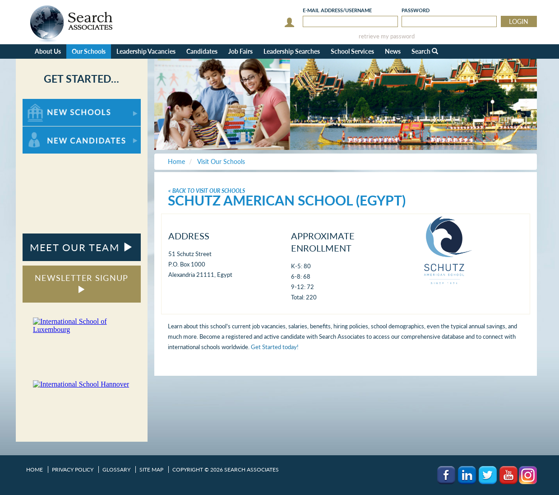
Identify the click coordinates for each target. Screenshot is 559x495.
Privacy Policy (72, 469)
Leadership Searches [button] (291, 51)
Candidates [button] (201, 51)
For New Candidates (51, 131)
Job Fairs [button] (240, 51)
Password (416, 10)
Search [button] (424, 51)
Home (34, 469)
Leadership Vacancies (146, 51)
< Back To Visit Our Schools (206, 190)
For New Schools (46, 103)
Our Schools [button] (89, 51)
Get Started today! (275, 346)
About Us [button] (48, 51)
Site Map (151, 469)
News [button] (393, 51)
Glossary (116, 469)
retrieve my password (387, 36)
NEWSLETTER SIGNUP (81, 283)
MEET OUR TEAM (81, 247)
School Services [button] (352, 51)
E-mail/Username (337, 10)
